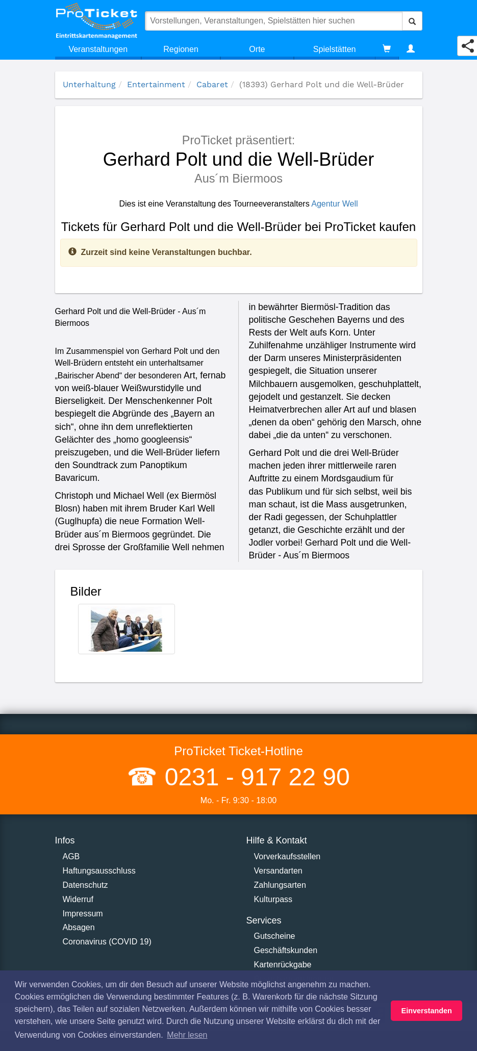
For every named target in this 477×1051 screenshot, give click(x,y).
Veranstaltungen (98, 49)
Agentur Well (334, 203)
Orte (257, 49)
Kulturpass (273, 899)
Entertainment (156, 84)
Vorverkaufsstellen (287, 856)
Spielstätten (334, 49)
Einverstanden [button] (426, 1011)
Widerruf (78, 899)
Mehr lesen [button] (187, 1035)
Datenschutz (85, 885)
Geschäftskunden (286, 950)
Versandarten (278, 870)
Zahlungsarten (280, 885)
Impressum (83, 913)
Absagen (79, 927)
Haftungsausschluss (99, 870)
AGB (71, 856)
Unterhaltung (89, 84)
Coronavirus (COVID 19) (107, 941)
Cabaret (212, 84)
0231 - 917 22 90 (253, 776)
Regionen (180, 49)
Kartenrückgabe (283, 964)
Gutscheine (274, 936)
